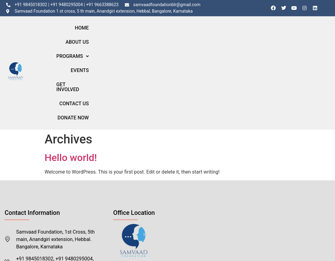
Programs (170, 31)
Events (201, 31)
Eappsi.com (96, 239)
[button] (170, 32)
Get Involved (233, 31)
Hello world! (71, 75)
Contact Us (270, 31)
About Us (136, 31)
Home (111, 31)
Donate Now (307, 31)
